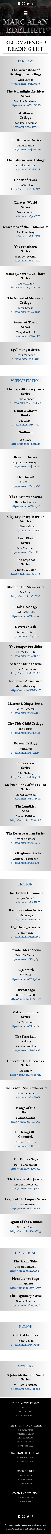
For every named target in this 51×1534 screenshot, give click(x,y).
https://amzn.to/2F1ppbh (25, 1388)
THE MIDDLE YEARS (25, 1434)
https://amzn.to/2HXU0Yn (25, 403)
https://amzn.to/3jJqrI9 (25, 359)
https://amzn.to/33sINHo (25, 732)
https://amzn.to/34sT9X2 (25, 260)
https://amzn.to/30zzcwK (25, 1208)
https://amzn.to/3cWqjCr (25, 919)
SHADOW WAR (25, 1501)
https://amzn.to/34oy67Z (25, 126)
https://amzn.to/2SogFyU (26, 959)
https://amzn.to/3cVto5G (25, 673)
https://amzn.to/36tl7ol (25, 424)
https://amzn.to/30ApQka (25, 979)
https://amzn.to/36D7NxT (25, 690)
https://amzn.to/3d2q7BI (25, 777)
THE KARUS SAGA (25, 1438)
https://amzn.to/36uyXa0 (25, 486)
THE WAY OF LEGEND (25, 1442)
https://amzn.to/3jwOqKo (26, 83)
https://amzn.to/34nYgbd (26, 798)
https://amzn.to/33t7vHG (25, 1146)
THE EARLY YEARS (25, 1430)
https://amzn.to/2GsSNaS (25, 1050)
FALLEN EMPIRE (25, 1475)
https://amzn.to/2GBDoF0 (25, 842)
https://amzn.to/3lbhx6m (25, 1026)
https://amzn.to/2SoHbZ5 (25, 902)
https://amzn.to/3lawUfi (25, 287)
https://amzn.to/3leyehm (25, 616)
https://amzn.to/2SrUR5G (25, 530)
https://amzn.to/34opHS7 (26, 1188)
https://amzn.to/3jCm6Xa (26, 466)
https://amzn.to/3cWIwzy (25, 1287)
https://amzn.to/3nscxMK (25, 1074)
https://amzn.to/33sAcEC (25, 336)
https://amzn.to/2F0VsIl (25, 1168)
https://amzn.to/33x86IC (25, 596)
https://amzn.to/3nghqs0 (25, 1305)
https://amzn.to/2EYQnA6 (25, 820)
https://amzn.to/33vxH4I (25, 752)
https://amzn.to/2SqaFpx (25, 862)
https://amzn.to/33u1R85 (25, 573)
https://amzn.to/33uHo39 (25, 1097)
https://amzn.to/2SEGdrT (25, 169)
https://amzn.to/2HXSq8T (25, 1270)
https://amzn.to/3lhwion (25, 936)
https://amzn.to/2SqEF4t (25, 236)
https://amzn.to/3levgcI (25, 506)
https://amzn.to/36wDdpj (25, 1344)
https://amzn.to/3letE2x (25, 443)
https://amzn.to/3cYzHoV (25, 999)
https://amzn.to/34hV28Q (25, 105)
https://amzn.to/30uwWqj (25, 1231)
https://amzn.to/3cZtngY (25, 656)
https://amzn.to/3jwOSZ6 (25, 216)
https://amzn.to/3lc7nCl (25, 1121)
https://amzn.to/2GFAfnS (25, 712)
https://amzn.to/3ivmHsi (25, 552)
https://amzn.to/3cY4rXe (25, 312)
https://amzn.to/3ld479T (25, 189)
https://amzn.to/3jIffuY (25, 636)
